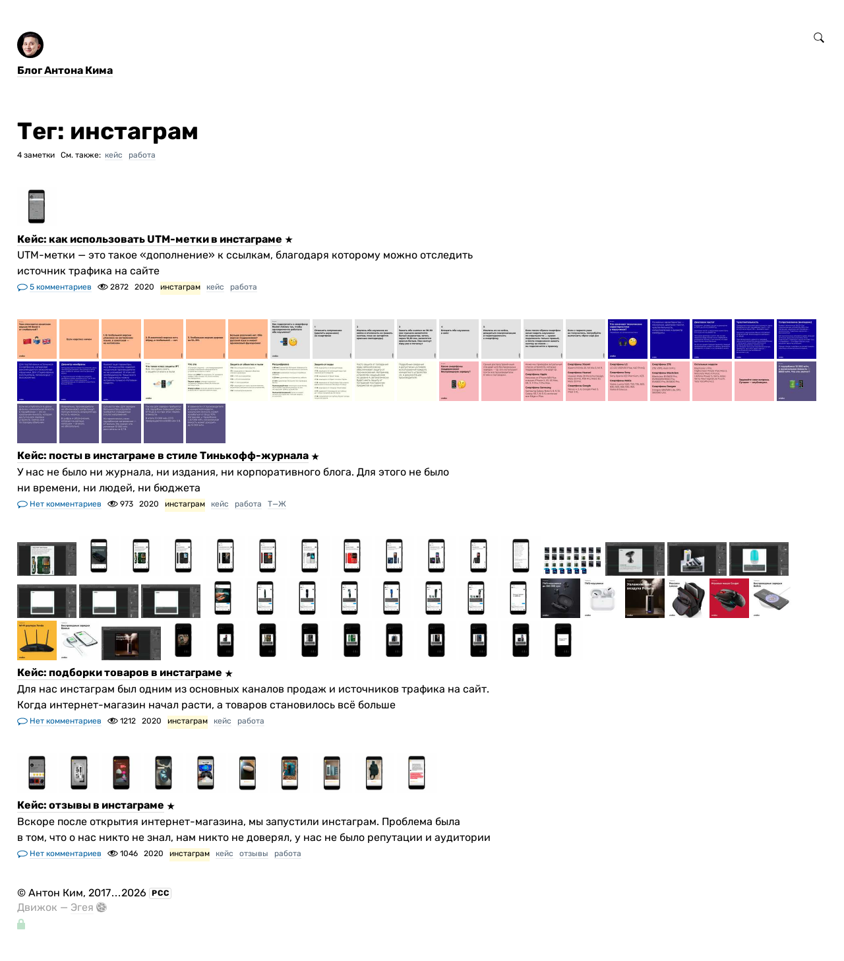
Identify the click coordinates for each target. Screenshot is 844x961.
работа (142, 155)
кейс (114, 155)
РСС (160, 893)
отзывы (253, 853)
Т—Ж (277, 504)
